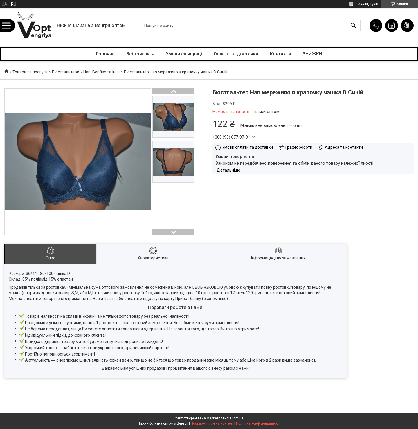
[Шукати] (353, 25)
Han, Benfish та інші (101, 72)
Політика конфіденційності (258, 423)
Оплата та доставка (236, 54)
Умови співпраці (184, 54)
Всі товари (138, 54)
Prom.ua (237, 418)
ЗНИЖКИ (312, 54)
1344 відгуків (367, 4)
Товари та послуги (30, 72)
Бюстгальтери (65, 72)
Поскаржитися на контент (212, 423)
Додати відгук (407, 25)
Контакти (280, 54)
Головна (105, 54)
